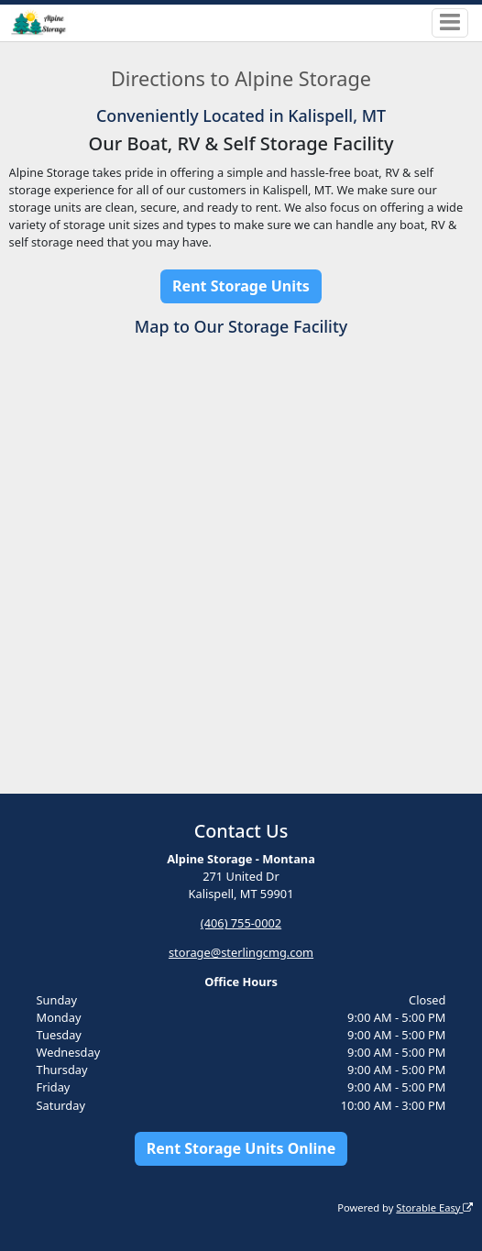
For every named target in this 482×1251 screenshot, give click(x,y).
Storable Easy (434, 1207)
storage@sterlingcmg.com (241, 952)
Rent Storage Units (241, 286)
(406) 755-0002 (241, 923)
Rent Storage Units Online (241, 1148)
